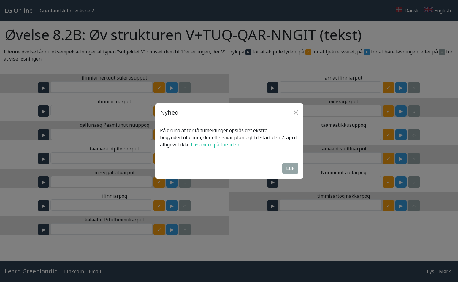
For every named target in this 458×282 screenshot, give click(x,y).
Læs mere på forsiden (215, 144)
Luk (290, 168)
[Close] (296, 112)
